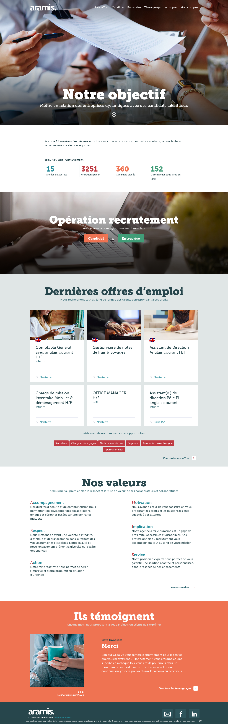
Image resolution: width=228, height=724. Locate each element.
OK (200, 721)
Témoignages (153, 7)
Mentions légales (63, 717)
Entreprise (134, 7)
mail (167, 714)
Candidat (118, 7)
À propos (171, 7)
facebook (180, 714)
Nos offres (102, 7)
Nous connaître (179, 587)
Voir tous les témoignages (175, 688)
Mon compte (189, 7)
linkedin (194, 714)
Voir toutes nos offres (176, 458)
